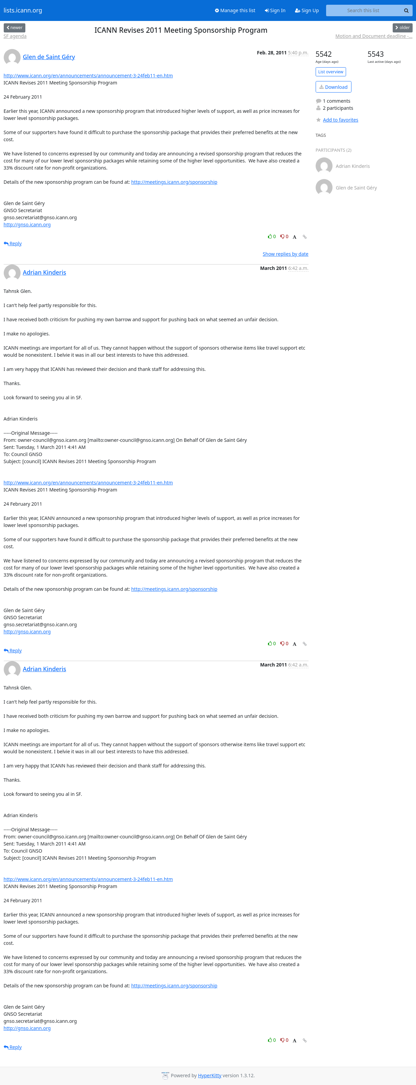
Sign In (275, 10)
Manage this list (235, 10)
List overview (330, 72)
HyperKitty (209, 1075)
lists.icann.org (23, 10)
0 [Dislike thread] (284, 236)
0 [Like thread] (272, 236)
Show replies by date (286, 254)
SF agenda (15, 36)
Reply (13, 243)
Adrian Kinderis (44, 272)
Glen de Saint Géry (49, 57)
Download (333, 87)
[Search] (406, 10)
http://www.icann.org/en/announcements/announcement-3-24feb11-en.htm (88, 75)
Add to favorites (337, 120)
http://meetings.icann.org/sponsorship (174, 182)
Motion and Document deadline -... (374, 36)
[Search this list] (363, 10)
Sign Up (307, 10)
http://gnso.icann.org (27, 224)
